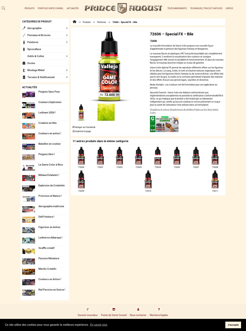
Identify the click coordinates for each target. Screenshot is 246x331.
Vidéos (229, 8)
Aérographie (34, 28)
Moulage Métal (35, 70)
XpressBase (34, 49)
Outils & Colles (35, 56)
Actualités (73, 8)
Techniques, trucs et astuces (206, 8)
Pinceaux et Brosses (39, 35)
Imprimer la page (82, 131)
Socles (31, 63)
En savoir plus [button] (98, 324)
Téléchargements (177, 8)
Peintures (32, 42)
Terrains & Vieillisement (41, 77)
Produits (29, 8)
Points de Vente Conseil (50, 8)
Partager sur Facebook (84, 127)
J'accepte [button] (233, 324)
